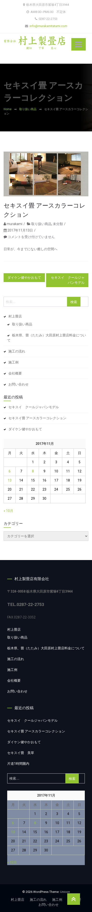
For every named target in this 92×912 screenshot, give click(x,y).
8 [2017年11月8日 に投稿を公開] (33, 471)
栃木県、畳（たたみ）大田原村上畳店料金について (46, 337)
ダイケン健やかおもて (24, 277)
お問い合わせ (18, 384)
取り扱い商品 (28, 109)
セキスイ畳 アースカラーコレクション (45, 213)
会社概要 (15, 373)
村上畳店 (15, 316)
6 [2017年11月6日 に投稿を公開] (10, 471)
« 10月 (8, 511)
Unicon (65, 892)
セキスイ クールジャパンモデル (68, 280)
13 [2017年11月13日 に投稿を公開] (10, 480)
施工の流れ (16, 351)
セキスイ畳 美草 (20, 753)
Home (8, 109)
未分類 (58, 227)
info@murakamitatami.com (48, 26)
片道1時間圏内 (18, 763)
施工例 (13, 362)
